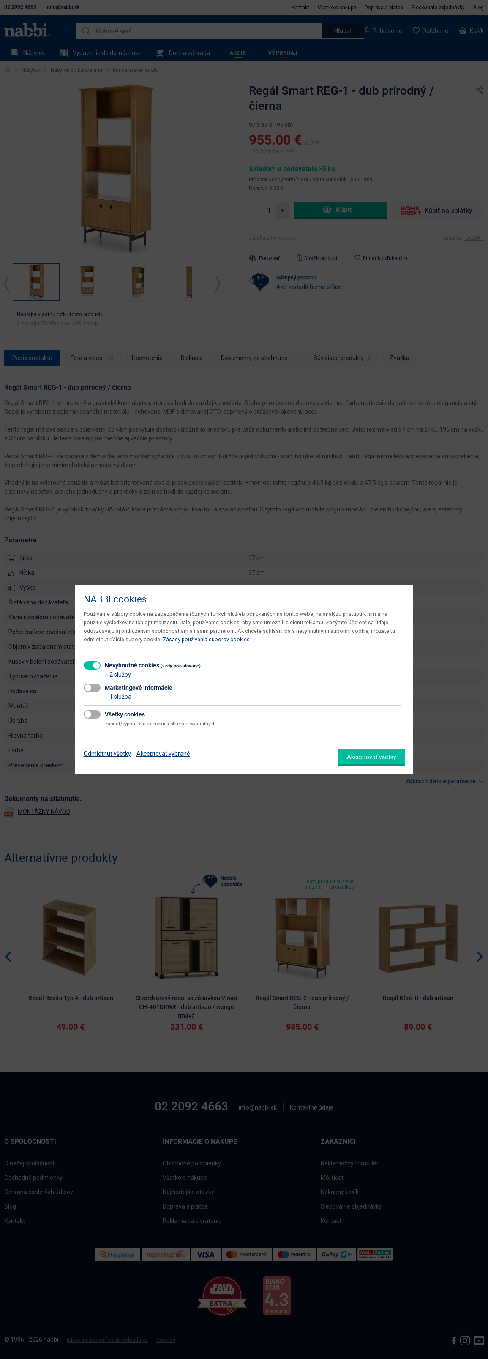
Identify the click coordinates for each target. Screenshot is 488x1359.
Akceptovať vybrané (163, 753)
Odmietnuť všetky (107, 753)
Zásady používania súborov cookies (206, 639)
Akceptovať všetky (371, 757)
